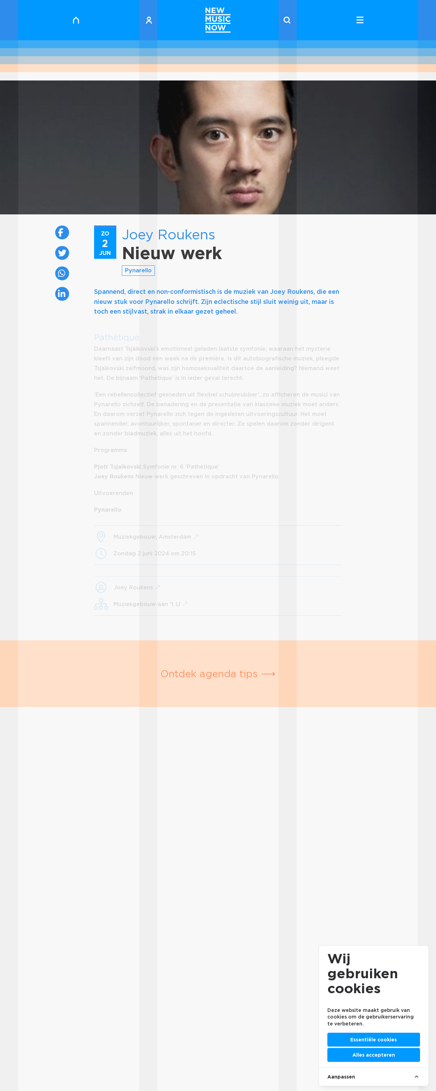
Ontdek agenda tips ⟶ (218, 673)
